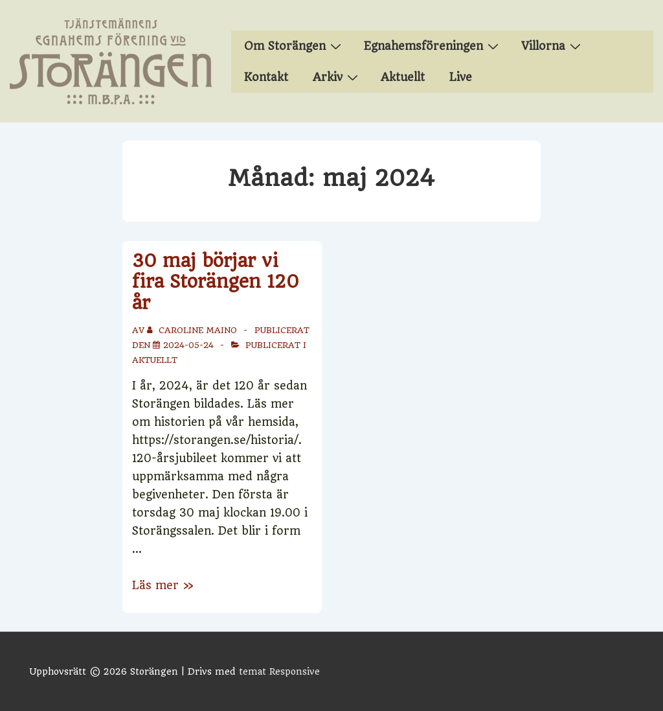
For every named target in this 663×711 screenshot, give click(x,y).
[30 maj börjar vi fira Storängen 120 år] (188, 345)
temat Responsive (279, 671)
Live (460, 77)
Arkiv (337, 76)
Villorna (552, 45)
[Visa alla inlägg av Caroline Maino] (193, 330)
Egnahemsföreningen (433, 45)
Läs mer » (163, 585)
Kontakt (266, 77)
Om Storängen (294, 45)
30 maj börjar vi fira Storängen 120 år (215, 282)
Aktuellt (403, 77)
